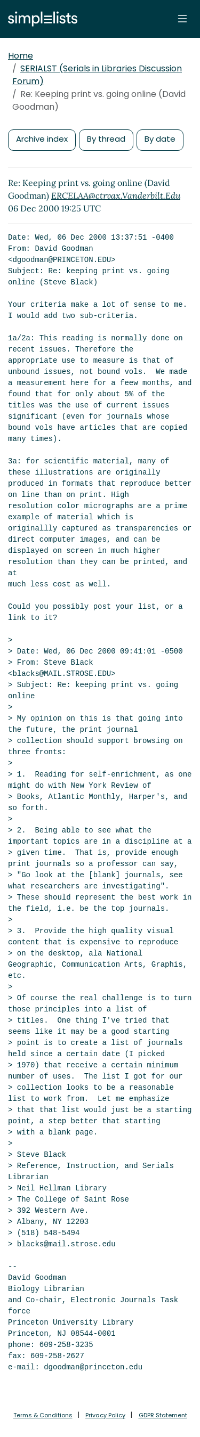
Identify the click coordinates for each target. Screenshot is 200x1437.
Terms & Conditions (43, 1415)
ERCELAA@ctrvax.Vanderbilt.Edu (115, 195)
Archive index (42, 138)
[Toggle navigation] (182, 18)
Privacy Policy (105, 1415)
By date (160, 138)
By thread (106, 138)
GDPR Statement (163, 1415)
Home (20, 56)
